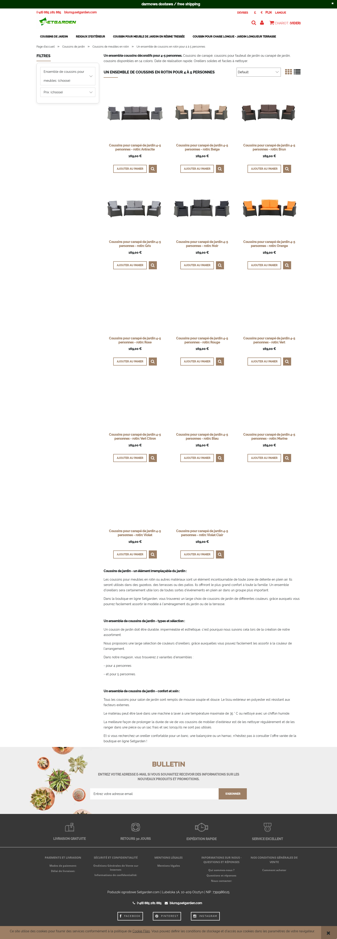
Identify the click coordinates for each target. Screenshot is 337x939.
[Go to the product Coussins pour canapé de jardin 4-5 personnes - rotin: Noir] (202, 210)
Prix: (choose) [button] (53, 92)
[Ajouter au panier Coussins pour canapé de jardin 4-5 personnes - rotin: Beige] (197, 169)
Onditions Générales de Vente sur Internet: (115, 868)
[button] (153, 169)
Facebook (130, 916)
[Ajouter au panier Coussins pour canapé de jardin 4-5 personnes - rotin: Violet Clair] (197, 554)
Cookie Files (141, 931)
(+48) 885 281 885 (48, 12)
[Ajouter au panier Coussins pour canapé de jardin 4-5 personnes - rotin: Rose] (130, 362)
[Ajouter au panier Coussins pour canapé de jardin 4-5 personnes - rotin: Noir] (197, 265)
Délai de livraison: (63, 871)
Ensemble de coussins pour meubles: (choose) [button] (64, 76)
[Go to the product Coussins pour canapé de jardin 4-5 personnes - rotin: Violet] (135, 499)
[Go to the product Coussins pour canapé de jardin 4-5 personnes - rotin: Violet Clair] (202, 499)
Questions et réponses (221, 875)
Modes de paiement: (63, 866)
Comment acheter (274, 870)
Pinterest (167, 916)
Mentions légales (168, 866)
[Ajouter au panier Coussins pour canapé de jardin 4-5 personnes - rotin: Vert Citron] (130, 458)
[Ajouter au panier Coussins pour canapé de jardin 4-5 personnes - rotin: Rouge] (197, 362)
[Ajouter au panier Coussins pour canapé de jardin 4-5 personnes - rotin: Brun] (264, 169)
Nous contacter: (221, 881)
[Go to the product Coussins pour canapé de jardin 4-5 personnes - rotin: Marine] (269, 402)
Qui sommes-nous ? (221, 870)
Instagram (205, 916)
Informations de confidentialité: (115, 875)
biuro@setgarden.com (80, 12)
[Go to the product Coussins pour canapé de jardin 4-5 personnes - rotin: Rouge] (202, 306)
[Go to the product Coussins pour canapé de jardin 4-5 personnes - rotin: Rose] (135, 306)
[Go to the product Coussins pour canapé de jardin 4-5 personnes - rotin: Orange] (269, 210)
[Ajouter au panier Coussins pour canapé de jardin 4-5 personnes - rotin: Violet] (130, 554)
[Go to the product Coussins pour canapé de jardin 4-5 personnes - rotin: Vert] (269, 306)
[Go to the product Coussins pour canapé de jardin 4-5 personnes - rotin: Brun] (269, 113)
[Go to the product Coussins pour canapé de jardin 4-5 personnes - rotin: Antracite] (135, 113)
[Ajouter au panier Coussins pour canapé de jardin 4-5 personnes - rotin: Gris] (130, 265)
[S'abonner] (233, 793)
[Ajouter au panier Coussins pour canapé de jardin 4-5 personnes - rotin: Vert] (264, 362)
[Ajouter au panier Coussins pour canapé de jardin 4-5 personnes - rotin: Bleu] (197, 458)
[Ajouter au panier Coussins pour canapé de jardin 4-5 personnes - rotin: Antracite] (130, 169)
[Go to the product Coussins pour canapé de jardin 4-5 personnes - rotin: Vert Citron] (135, 402)
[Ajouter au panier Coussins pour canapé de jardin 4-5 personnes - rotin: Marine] (264, 458)
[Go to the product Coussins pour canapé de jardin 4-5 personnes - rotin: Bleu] (202, 402)
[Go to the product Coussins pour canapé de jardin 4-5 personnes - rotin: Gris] (135, 210)
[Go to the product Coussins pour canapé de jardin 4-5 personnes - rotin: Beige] (202, 113)
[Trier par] (259, 72)
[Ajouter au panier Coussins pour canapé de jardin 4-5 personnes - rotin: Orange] (264, 265)
